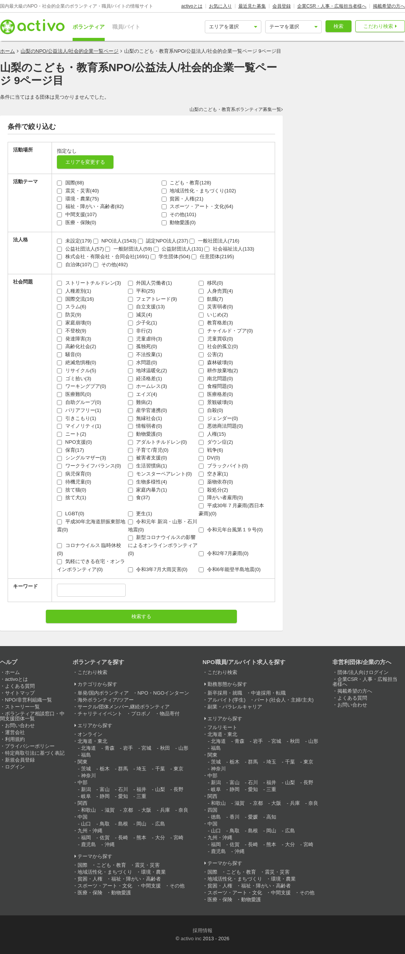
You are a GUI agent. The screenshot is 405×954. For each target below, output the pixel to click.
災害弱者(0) (216, 306)
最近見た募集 (252, 6)
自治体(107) (74, 264)
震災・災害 (147, 865)
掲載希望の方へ (389, 6)
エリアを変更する (85, 162)
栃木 (105, 769)
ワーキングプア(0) (81, 386)
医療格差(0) (216, 394)
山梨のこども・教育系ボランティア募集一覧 (235, 109)
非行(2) (140, 331)
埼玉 (141, 769)
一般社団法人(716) (214, 241)
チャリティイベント (100, 713)
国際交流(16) (75, 299)
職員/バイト (126, 27)
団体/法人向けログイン (363, 672)
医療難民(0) (74, 394)
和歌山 (88, 810)
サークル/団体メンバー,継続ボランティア (124, 707)
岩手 (128, 748)
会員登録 (281, 6)
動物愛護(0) (179, 222)
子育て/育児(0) (148, 450)
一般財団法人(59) (128, 249)
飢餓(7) (211, 299)
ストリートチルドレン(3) (89, 283)
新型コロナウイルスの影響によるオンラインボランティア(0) (163, 545)
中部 (82, 782)
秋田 (165, 748)
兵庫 (165, 810)
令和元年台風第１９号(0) (231, 529)
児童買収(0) (216, 339)
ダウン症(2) (216, 442)
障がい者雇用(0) (221, 497)
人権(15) (212, 434)
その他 (177, 886)
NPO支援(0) (74, 442)
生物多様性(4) (147, 482)
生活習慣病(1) (147, 466)
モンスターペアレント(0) (160, 474)
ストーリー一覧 (22, 707)
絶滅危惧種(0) (76, 362)
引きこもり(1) (76, 418)
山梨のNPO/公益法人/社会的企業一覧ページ (69, 51)
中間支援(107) (77, 214)
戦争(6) (211, 450)
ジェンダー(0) (218, 418)
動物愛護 (121, 892)
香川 (235, 817)
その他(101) (179, 214)
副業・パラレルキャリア (234, 707)
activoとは (191, 6)
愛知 (123, 796)
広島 (160, 824)
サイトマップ (20, 693)
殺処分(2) (213, 490)
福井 (141, 789)
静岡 (105, 796)
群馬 (123, 769)
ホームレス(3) (147, 386)
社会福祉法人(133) (229, 249)
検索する (141, 616)
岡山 (141, 824)
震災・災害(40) (78, 191)
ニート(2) (71, 434)
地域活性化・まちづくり (105, 872)
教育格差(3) (216, 323)
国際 (82, 865)
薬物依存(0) (216, 482)
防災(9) (69, 314)
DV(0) (209, 458)
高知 (271, 817)
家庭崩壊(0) (74, 323)
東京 (178, 769)
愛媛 (253, 817)
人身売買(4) (216, 291)
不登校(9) (71, 331)
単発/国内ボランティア (103, 693)
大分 (160, 837)
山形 (183, 748)
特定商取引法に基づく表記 (35, 753)
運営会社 (15, 732)
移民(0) (211, 283)
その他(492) (110, 264)
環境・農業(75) (78, 199)
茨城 (86, 769)
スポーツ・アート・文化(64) (197, 206)
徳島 (216, 817)
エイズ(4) (142, 394)
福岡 (86, 837)
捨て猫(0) (71, 490)
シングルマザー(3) (81, 458)
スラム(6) (71, 306)
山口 (86, 824)
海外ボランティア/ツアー (106, 700)
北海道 (88, 748)
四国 (212, 810)
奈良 (183, 810)
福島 (86, 755)
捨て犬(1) (71, 497)
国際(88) (70, 183)
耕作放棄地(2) (218, 370)
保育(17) (70, 450)
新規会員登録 (20, 760)
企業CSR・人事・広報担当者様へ (331, 6)
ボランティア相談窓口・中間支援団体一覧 (32, 716)
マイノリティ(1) (79, 426)
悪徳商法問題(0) (221, 426)
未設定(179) (74, 241)
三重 (141, 796)
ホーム (7, 51)
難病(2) (140, 402)
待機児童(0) (74, 482)
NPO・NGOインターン (164, 693)
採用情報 (202, 930)
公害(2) (211, 354)
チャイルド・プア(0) (226, 331)
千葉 (160, 769)
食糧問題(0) (216, 386)
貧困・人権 (90, 879)
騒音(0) (69, 354)
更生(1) (140, 513)
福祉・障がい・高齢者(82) (90, 206)
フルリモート (222, 727)
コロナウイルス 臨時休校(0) (89, 549)
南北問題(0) (216, 378)
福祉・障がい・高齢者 (136, 879)
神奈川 (88, 775)
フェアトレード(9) (152, 299)
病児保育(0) (74, 474)
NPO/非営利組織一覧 (28, 700)
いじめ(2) (213, 314)
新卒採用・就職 (224, 693)
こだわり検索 (378, 26)
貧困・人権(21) (183, 199)
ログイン (15, 767)
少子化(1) (142, 323)
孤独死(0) (142, 346)
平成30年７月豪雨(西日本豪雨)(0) (231, 509)
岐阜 (86, 796)
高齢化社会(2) (76, 346)
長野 (178, 789)
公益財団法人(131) (178, 249)
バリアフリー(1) (79, 410)
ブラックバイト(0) (223, 466)
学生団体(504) (170, 256)
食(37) (139, 497)
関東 (82, 762)
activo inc (191, 938)
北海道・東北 (92, 741)
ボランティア (89, 27)
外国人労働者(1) (150, 283)
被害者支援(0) (147, 458)
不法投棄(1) (145, 354)
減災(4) (140, 314)
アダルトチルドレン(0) (157, 442)
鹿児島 (88, 844)
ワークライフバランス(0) (89, 466)
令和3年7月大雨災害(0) (158, 569)
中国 (82, 817)
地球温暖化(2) (147, 370)
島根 (123, 824)
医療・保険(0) (76, 222)
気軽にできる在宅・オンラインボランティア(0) (91, 565)
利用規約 (15, 739)
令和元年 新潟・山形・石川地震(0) (162, 525)
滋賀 (110, 810)
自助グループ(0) (79, 402)
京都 (128, 810)
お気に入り (220, 6)
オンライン (90, 734)
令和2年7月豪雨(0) (223, 553)
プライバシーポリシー (30, 746)
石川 (123, 789)
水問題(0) (142, 362)
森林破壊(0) (216, 362)
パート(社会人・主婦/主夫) (284, 700)
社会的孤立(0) (218, 346)
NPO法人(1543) (114, 241)
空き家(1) (213, 474)
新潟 (86, 789)
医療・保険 (90, 892)
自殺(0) (211, 410)
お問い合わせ (20, 725)
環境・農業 (153, 872)
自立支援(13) (146, 306)
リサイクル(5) (76, 370)
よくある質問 (20, 686)
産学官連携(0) (147, 410)
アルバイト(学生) (226, 700)
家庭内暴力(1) (147, 490)
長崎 (123, 837)
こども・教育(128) (186, 183)
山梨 (160, 789)
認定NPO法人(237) (163, 241)
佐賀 (105, 837)
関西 (82, 803)
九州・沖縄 (90, 831)
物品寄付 (170, 713)
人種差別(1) (74, 291)
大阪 (146, 810)
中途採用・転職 (268, 693)
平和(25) (141, 291)
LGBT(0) (70, 513)
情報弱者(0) (145, 426)
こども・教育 (111, 865)
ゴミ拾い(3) (74, 378)
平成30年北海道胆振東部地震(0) (91, 525)
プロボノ (141, 713)
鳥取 (105, 824)
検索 (338, 26)
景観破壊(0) (216, 402)
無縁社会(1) (145, 418)
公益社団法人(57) (80, 249)
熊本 (141, 837)
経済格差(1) (145, 378)
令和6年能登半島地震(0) (230, 569)
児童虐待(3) (145, 339)
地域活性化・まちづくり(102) (199, 191)
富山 (105, 789)
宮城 (146, 748)
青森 (110, 748)
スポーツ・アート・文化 (105, 886)
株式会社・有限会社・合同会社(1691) (103, 256)
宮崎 (178, 837)
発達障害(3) (74, 339)
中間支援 (151, 886)
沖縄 (110, 844)
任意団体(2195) (212, 256)
